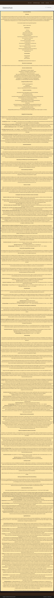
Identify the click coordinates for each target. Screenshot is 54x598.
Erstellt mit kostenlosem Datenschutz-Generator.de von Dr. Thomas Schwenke (27, 590)
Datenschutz (49, 7)
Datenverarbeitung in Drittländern (27, 38)
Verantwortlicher (27, 31)
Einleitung (27, 30)
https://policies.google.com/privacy (16, 419)
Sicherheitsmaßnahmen (27, 35)
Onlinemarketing (27, 44)
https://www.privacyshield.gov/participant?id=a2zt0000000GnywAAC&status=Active (22, 427)
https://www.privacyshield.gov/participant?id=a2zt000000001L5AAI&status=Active (19, 420)
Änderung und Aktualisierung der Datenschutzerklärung (27, 48)
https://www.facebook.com (22, 423)
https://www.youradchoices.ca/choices (23, 410)
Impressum (45, 596)
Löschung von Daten (27, 47)
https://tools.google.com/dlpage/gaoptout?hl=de (10, 421)
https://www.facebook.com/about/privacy (13, 425)
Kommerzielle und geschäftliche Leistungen (27, 40)
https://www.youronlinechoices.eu (7, 410)
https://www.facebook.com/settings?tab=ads (27, 428)
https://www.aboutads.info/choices (39, 410)
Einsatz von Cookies (27, 39)
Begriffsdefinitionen (27, 51)
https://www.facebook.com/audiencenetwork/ (8, 383)
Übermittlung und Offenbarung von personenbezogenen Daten (27, 36)
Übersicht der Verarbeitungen (27, 32)
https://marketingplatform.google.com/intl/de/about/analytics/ (41, 417)
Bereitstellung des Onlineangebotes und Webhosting (27, 43)
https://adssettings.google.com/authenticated (45, 421)
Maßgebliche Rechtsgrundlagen (27, 34)
